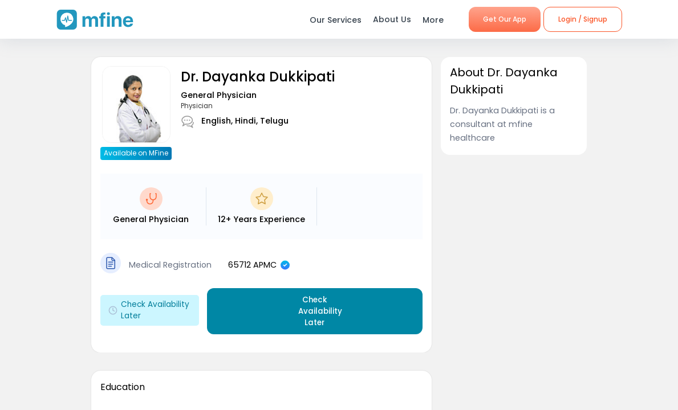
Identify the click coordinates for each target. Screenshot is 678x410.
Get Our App (504, 19)
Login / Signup (582, 19)
